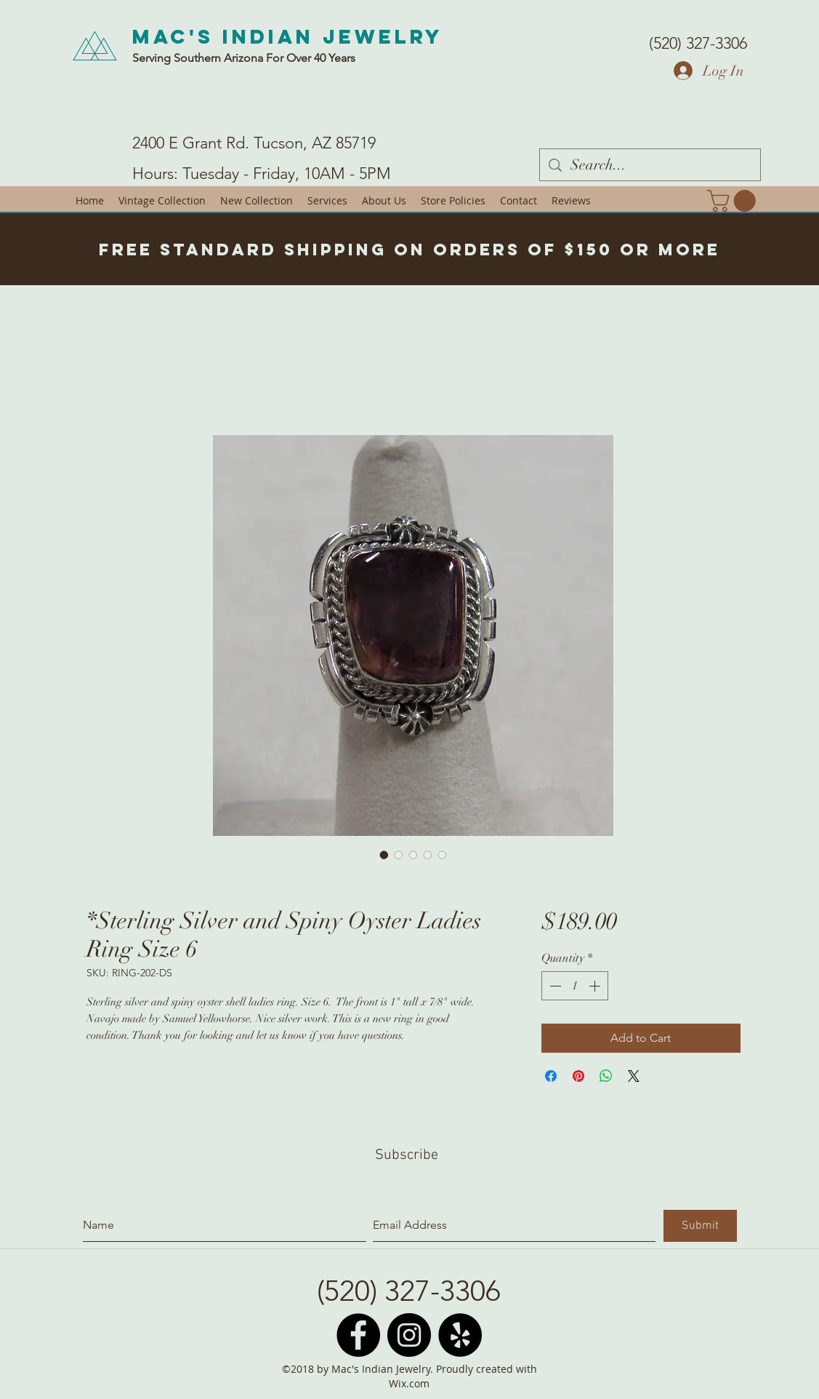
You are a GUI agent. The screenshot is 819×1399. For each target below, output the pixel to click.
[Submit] (700, 1226)
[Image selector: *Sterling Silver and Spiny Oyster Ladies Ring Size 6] (384, 855)
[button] (734, 201)
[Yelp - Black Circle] (460, 1335)
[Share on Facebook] (551, 1076)
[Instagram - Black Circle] (409, 1335)
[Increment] (596, 986)
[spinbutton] (575, 986)
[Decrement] (554, 986)
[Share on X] (633, 1076)
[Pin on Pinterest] (578, 1076)
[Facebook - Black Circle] (358, 1335)
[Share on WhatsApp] (606, 1076)
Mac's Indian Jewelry (287, 36)
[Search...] (650, 164)
